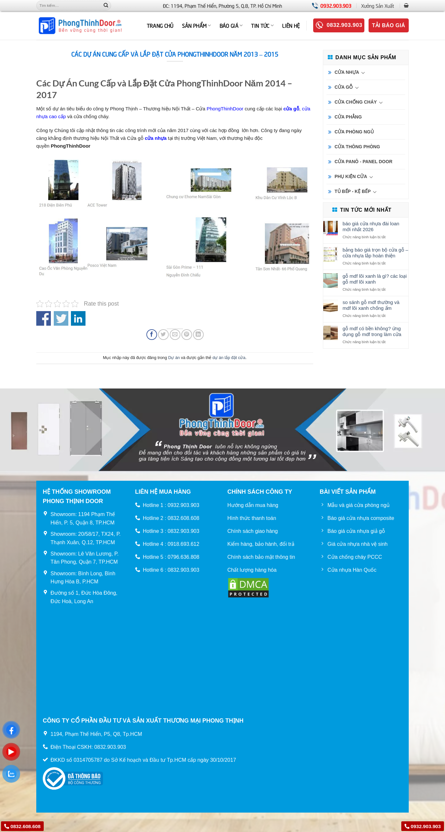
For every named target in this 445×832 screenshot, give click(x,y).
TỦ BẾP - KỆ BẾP (353, 191)
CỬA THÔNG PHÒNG (357, 146)
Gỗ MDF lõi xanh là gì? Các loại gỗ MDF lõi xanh (375, 279)
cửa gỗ (291, 108)
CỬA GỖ (344, 87)
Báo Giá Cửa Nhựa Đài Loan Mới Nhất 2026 (371, 226)
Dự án (174, 357)
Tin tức (262, 25)
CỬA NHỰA (347, 72)
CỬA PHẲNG (348, 116)
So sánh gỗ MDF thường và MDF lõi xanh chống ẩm (371, 305)
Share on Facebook (43, 318)
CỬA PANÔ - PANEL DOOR (364, 161)
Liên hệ (291, 25)
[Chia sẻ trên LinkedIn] (198, 334)
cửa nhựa (156, 138)
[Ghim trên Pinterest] (186, 334)
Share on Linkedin (78, 318)
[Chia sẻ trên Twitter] (163, 334)
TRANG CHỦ (160, 25)
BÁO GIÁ (231, 25)
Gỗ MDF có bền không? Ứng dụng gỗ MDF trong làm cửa (372, 331)
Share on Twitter (61, 318)
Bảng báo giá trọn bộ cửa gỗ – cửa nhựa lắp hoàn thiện (375, 252)
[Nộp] (106, 5)
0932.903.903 (335, 5)
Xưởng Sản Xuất (377, 5)
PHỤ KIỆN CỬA (351, 176)
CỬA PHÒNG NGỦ (354, 131)
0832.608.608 (22, 826)
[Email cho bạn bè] (175, 334)
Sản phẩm (196, 25)
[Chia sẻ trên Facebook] (151, 334)
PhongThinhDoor (225, 108)
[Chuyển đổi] (363, 72)
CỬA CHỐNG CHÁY (356, 102)
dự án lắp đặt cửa (228, 357)
